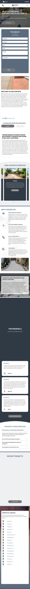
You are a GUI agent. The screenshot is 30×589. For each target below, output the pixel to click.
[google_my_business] (28, 2)
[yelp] (26, 2)
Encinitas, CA (9, 523)
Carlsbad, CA (9, 521)
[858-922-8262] (3, 6)
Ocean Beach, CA (10, 547)
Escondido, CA (10, 537)
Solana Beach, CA (10, 531)
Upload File (5, 57)
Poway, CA (9, 526)
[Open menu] (27, 5)
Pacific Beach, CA (10, 545)
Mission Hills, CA (10, 539)
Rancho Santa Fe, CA (11, 529)
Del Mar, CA (9, 515)
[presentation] (6, 64)
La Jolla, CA (9, 518)
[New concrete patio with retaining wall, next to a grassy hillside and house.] (8, 460)
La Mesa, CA (9, 534)
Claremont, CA (10, 542)
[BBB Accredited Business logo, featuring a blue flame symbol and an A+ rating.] (9, 112)
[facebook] (25, 2)
